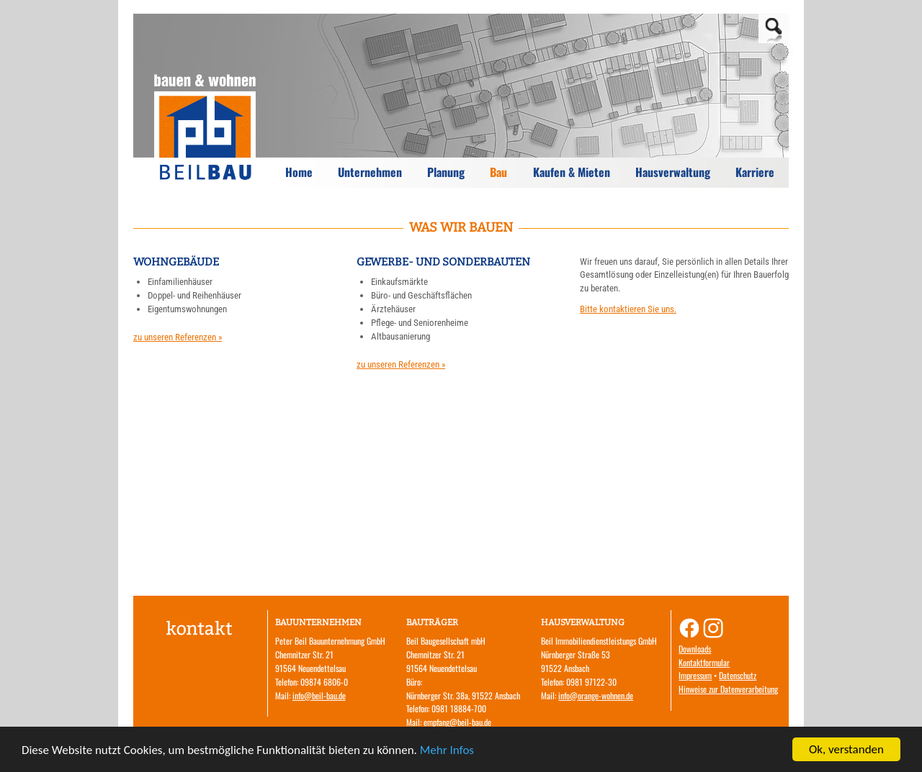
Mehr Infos (447, 750)
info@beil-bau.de (319, 695)
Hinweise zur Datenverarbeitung (728, 689)
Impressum (695, 675)
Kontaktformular (704, 662)
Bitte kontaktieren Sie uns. (628, 309)
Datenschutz (737, 675)
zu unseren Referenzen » (177, 337)
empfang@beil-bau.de (457, 722)
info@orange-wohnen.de (595, 695)
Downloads (695, 648)
